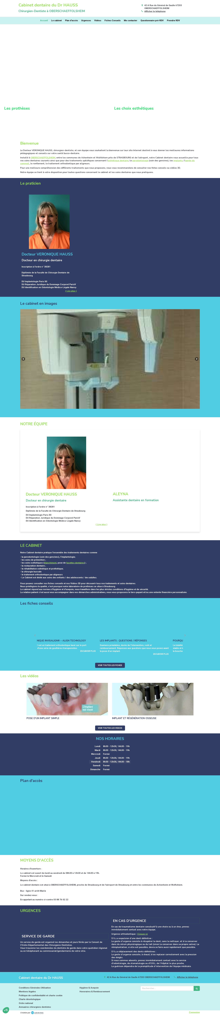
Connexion (194, 1012)
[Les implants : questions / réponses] (146, 624)
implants (178, 160)
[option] (110, 359)
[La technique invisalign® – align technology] (73, 624)
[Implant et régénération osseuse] (152, 699)
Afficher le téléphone (155, 11)
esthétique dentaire (118, 160)
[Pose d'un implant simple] (67, 699)
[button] (55, 82)
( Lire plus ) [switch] (71, 291)
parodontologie (140, 160)
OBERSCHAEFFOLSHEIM (43, 157)
